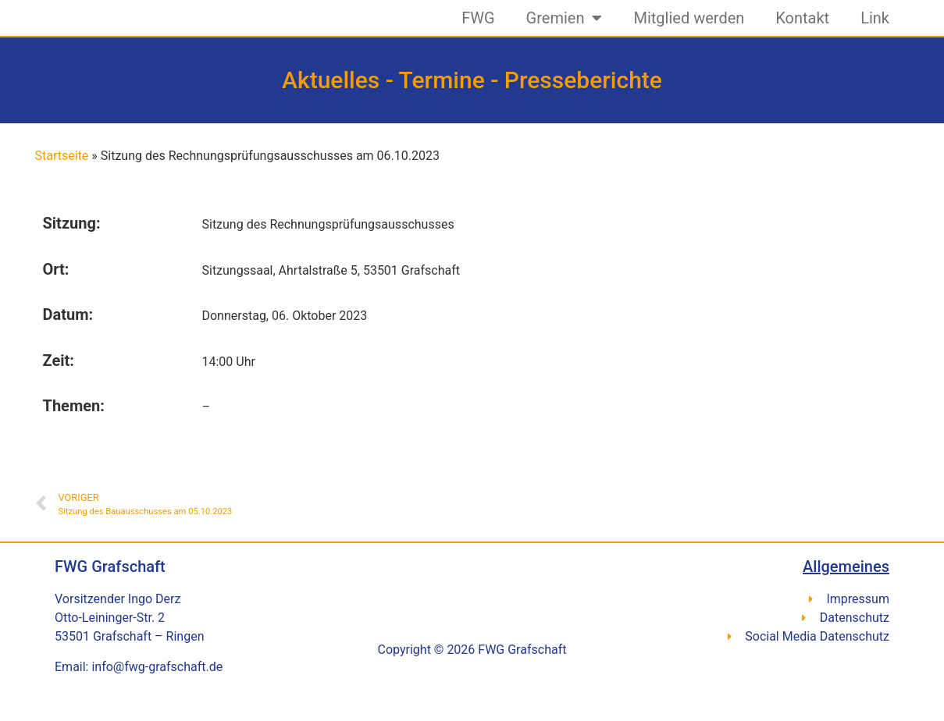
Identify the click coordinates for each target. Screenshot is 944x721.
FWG (477, 27)
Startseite (62, 173)
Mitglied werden (688, 27)
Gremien (564, 27)
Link (874, 27)
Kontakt (802, 27)
